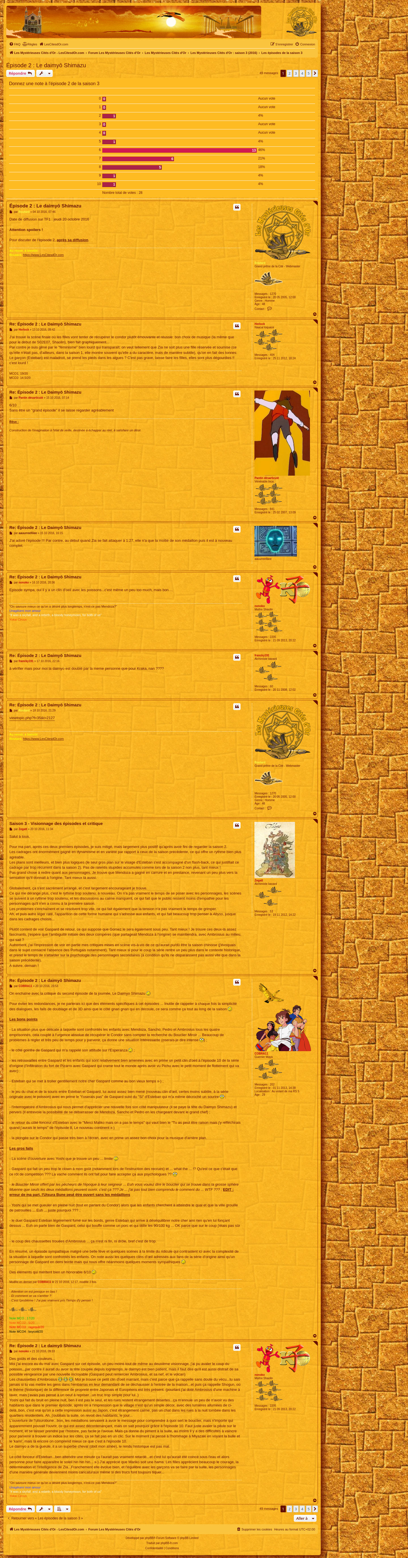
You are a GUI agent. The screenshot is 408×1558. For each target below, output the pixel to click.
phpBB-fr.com (169, 1543)
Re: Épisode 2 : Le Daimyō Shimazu (45, 324)
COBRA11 (261, 1053)
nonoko (259, 606)
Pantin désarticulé (266, 478)
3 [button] (296, 73)
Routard (259, 262)
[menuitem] (14, 44)
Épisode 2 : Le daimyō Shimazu (46, 65)
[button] (315, 73)
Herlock (259, 324)
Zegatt (258, 880)
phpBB (149, 1538)
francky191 (261, 655)
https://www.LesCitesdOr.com (43, 255)
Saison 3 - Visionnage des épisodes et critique (56, 823)
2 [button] (289, 73)
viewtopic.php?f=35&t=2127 (32, 718)
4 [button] (302, 73)
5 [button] (309, 73)
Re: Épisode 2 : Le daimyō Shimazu (45, 980)
